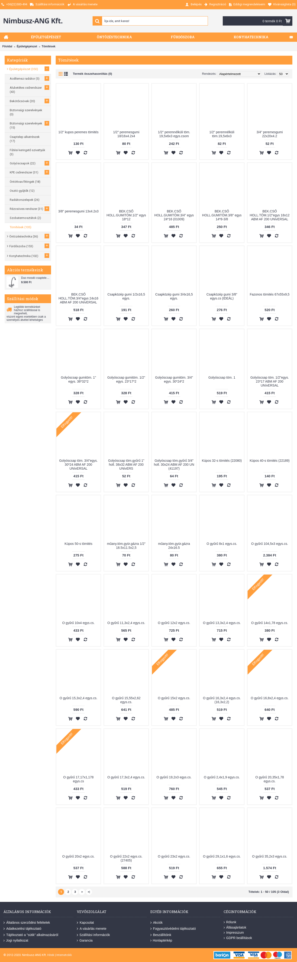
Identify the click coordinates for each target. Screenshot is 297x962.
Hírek (50, 955)
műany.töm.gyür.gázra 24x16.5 (174, 545)
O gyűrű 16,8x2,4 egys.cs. (270, 698)
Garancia (85, 940)
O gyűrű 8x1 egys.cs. (222, 544)
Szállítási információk (93, 935)
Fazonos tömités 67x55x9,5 (269, 294)
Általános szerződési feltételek (26, 923)
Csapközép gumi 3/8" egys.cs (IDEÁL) (222, 296)
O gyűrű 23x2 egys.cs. (174, 856)
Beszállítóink (160, 935)
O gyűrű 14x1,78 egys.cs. (269, 623)
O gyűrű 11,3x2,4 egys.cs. (126, 623)
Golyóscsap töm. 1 (221, 377)
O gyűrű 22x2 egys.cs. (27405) (126, 858)
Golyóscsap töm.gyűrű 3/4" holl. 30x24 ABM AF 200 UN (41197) (174, 464)
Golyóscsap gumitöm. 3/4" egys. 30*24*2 (174, 379)
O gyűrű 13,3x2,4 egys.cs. (222, 623)
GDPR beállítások (238, 938)
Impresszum (234, 933)
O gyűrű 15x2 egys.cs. (174, 698)
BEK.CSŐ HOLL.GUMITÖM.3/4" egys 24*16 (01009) (174, 215)
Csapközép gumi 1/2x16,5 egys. (126, 296)
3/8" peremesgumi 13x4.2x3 (78, 211)
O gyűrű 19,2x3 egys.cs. (174, 777)
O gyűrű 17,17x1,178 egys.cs (78, 779)
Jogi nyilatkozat (15, 940)
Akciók (156, 923)
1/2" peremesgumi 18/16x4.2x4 (126, 134)
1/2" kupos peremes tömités (78, 132)
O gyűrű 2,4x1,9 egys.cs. (222, 777)
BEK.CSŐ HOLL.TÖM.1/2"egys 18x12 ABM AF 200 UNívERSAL (270, 215)
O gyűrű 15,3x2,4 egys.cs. (78, 698)
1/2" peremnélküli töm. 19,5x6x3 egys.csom (174, 134)
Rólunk (230, 922)
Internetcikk (64, 955)
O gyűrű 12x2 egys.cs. (174, 623)
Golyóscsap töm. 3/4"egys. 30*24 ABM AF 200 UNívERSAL (78, 464)
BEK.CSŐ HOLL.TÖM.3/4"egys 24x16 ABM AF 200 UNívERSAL (78, 298)
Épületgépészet (27, 46)
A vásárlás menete (91, 929)
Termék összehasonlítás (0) (92, 73)
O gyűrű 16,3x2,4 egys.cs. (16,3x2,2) (222, 700)
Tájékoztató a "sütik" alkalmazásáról (30, 935)
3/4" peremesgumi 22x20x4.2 (269, 134)
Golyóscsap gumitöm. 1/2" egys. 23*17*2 (126, 379)
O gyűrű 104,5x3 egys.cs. (269, 544)
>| (89, 892)
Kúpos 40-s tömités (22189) (270, 460)
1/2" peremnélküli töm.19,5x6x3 (221, 134)
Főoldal (7, 46)
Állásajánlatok (235, 928)
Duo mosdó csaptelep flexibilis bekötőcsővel (35, 278)
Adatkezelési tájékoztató (22, 929)
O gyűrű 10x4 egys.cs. (78, 623)
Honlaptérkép (161, 940)
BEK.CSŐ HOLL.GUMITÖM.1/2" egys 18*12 (126, 215)
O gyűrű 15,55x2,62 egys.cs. (126, 700)
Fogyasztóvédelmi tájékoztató (173, 929)
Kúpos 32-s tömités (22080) (222, 460)
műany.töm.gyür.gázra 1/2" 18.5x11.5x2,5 (126, 545)
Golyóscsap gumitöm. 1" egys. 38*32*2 (78, 379)
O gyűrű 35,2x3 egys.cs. (269, 856)
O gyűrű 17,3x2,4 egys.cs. (126, 777)
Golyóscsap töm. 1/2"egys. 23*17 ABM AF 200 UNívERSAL (269, 381)
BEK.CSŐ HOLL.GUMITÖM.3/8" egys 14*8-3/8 (222, 215)
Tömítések (48, 46)
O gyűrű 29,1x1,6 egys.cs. (222, 856)
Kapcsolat (85, 923)
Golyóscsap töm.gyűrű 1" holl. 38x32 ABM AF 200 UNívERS (126, 464)
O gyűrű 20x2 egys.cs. (78, 856)
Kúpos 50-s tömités (78, 544)
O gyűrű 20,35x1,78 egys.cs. (269, 779)
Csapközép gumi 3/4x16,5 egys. (174, 296)
